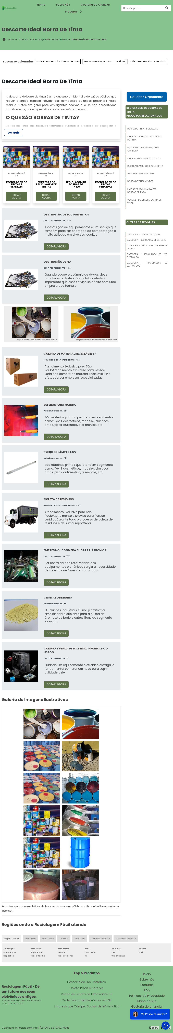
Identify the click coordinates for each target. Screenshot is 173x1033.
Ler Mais (13, 133)
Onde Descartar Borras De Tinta (147, 61)
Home (41, 5)
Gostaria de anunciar (147, 1007)
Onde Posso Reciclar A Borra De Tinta (58, 61)
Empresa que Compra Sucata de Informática (86, 1006)
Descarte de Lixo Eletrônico (86, 982)
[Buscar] (167, 8)
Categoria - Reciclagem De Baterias (146, 239)
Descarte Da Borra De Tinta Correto (143, 149)
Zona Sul (63, 938)
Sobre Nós (63, 5)
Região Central (11, 938)
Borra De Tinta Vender (140, 181)
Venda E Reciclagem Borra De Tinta (104, 61)
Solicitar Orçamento (146, 97)
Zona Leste (79, 938)
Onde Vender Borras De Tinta (144, 158)
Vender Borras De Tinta (141, 173)
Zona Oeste (48, 938)
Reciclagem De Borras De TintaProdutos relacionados (144, 111)
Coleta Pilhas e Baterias (87, 988)
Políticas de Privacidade (147, 996)
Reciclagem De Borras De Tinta (145, 166)
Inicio (147, 974)
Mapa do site (146, 1001)
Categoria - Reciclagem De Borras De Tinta (147, 247)
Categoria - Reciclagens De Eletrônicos (147, 264)
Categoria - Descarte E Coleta (143, 234)
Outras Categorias (140, 222)
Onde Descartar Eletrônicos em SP (87, 1000)
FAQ (147, 990)
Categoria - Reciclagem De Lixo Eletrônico (147, 256)
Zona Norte (30, 938)
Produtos (74, 12)
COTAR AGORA (16, 196)
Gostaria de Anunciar (95, 5)
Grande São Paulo (100, 938)
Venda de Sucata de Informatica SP (86, 994)
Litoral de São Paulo (126, 938)
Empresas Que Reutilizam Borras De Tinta (141, 190)
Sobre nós (147, 979)
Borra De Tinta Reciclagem (142, 128)
